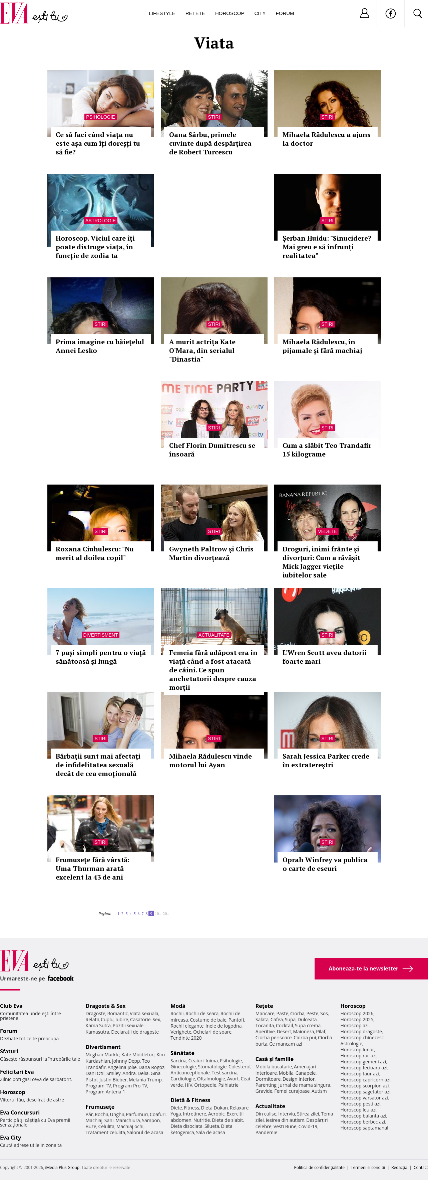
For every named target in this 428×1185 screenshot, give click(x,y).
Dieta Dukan (214, 1107)
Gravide (264, 1091)
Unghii (117, 1114)
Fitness (191, 1107)
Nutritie (201, 1120)
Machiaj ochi (129, 1126)
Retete (195, 13)
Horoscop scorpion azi (364, 1085)
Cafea (277, 1019)
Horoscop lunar (357, 1049)
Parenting (266, 1085)
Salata (262, 1019)
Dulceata (307, 1019)
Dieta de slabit (227, 1120)
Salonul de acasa (145, 1132)
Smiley (113, 1073)
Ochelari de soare (212, 1032)
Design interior (299, 1079)
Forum (285, 13)
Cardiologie (182, 1078)
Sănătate (182, 1053)
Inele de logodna (223, 1026)
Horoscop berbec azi (362, 1121)
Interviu (286, 1113)
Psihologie (100, 117)
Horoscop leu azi (358, 1109)
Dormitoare (268, 1079)
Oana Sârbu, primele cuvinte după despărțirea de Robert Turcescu (210, 143)
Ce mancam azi (285, 1044)
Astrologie (100, 220)
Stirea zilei (308, 1113)
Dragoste (95, 1013)
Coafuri (158, 1114)
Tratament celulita (105, 1132)
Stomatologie (212, 1066)
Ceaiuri (196, 1060)
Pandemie (267, 1132)
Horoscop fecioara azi (363, 1067)
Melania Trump (145, 1079)
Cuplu (107, 1019)
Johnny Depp (126, 1061)
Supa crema (308, 1025)
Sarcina (178, 1060)
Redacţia (399, 1167)
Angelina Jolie (121, 1067)
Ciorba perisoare (274, 1037)
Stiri (214, 117)
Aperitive (265, 1031)
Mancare (265, 1013)
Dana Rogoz (151, 1067)
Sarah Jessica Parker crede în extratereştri (326, 760)
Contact (421, 1167)
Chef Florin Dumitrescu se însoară (212, 449)
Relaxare (239, 1107)
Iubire (121, 1019)
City (260, 13)
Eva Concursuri (20, 1112)
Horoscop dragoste (361, 1031)
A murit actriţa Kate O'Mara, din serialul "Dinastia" (202, 350)
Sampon (151, 1120)
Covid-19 (307, 1126)
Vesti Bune (285, 1126)
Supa (290, 1019)
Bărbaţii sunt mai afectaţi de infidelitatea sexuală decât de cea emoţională (98, 765)
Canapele (306, 1073)
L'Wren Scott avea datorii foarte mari (325, 657)
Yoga (175, 1113)
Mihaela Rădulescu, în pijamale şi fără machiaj (322, 346)
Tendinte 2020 (185, 1038)
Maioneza (303, 1031)
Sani (109, 1120)
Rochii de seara (202, 1013)
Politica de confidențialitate (319, 1167)
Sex (156, 1019)
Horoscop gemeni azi (363, 1061)
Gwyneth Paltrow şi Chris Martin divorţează (211, 553)
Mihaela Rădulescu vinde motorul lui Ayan (210, 760)
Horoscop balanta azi (363, 1115)
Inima (211, 1060)
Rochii (101, 1114)
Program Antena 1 (105, 1091)
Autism (319, 1091)
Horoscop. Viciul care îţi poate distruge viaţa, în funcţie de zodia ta (95, 247)
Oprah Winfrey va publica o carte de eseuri (325, 864)
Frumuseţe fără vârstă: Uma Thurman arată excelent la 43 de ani (92, 868)
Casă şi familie (275, 1059)
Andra (129, 1073)
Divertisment (100, 635)
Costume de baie (208, 1020)
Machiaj (94, 1120)
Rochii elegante (186, 1026)
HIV (188, 1085)
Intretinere (194, 1113)
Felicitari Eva (17, 1071)
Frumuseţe (100, 1106)
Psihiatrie (228, 1085)
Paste (283, 1013)
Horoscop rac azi (358, 1055)
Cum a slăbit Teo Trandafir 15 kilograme (327, 449)
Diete (176, 1107)
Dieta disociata (186, 1126)
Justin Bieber (113, 1079)
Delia (143, 1073)
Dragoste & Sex (106, 1006)
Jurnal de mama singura (304, 1085)
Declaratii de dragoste (135, 1032)
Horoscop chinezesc (362, 1037)
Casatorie (140, 1019)
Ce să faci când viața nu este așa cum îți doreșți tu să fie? (98, 143)
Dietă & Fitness (190, 1100)
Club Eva (11, 1006)
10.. (158, 913)
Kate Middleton (138, 1054)
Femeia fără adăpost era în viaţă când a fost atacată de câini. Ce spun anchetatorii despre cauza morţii (213, 670)
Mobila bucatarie (274, 1066)
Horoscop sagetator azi (365, 1091)
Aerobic (216, 1113)
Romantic (117, 1013)
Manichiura (127, 1120)
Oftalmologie (211, 1078)
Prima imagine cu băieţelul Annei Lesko (100, 346)
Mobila (286, 1073)
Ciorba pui (305, 1037)
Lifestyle (162, 13)
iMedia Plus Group (62, 1167)
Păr (89, 1114)
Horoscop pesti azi (360, 1103)
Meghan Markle (103, 1054)
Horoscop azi (354, 1025)
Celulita (106, 1126)
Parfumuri (137, 1114)
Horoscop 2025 (356, 1019)
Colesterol (240, 1066)
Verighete (180, 1032)
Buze (91, 1126)
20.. (166, 913)
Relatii (92, 1019)
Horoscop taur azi (359, 1073)
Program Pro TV (130, 1085)
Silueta (211, 1126)
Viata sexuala (144, 1013)
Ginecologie (183, 1066)
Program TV (98, 1085)
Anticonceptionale (190, 1072)
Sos (324, 1013)
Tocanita (265, 1025)
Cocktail (284, 1025)
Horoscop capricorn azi (365, 1079)
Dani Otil (95, 1073)
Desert (284, 1031)
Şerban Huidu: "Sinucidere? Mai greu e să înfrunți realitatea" (327, 247)
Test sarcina (224, 1072)
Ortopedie (205, 1085)
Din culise (266, 1113)
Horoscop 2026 (356, 1013)
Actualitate (214, 635)
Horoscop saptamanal (364, 1128)
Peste (313, 1013)
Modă (177, 1006)
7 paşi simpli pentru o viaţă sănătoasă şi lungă (101, 657)
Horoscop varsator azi (364, 1097)
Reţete (264, 1006)
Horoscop (230, 13)
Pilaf (320, 1031)
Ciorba (297, 1013)
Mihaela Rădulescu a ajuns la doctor (327, 139)
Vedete (327, 531)
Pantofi (236, 1020)
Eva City (10, 1137)
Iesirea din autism (285, 1120)
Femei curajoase (292, 1091)
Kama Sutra (98, 1025)
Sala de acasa (210, 1132)
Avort (233, 1078)
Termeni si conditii (368, 1167)
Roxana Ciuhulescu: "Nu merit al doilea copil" (95, 553)
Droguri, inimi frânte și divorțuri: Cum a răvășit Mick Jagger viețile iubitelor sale (321, 561)
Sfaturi (9, 1051)
